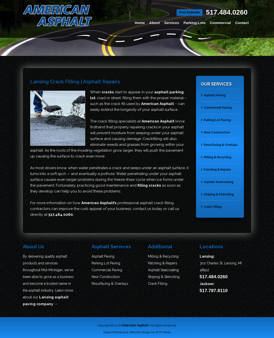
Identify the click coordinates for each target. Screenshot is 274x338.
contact (139, 209)
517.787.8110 (214, 290)
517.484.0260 (227, 12)
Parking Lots (194, 23)
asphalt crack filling (157, 203)
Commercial (220, 23)
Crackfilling (152, 139)
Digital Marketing (114, 332)
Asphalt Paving (213, 93)
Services (171, 23)
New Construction (215, 130)
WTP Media (163, 332)
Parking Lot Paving (216, 118)
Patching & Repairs (216, 167)
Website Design (139, 332)
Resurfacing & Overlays (219, 143)
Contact (242, 23)
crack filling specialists (117, 121)
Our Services (216, 84)
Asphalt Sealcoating (217, 180)
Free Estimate (189, 12)
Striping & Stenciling (217, 192)
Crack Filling (211, 204)
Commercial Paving (216, 105)
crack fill (118, 104)
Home (140, 23)
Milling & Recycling (216, 155)
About (154, 23)
